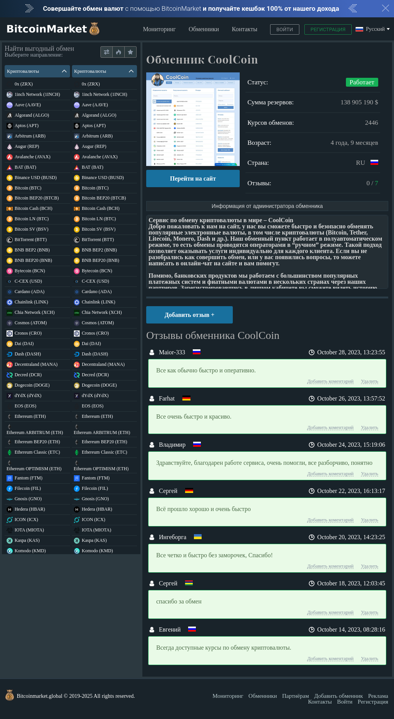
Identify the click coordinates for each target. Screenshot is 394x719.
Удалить (369, 381)
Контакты (244, 29)
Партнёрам (295, 696)
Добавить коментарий (330, 381)
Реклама (378, 696)
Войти (284, 29)
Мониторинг (159, 29)
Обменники (204, 29)
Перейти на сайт (193, 178)
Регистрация (328, 29)
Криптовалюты (37, 71)
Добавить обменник (338, 696)
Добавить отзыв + (190, 315)
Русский (370, 29)
